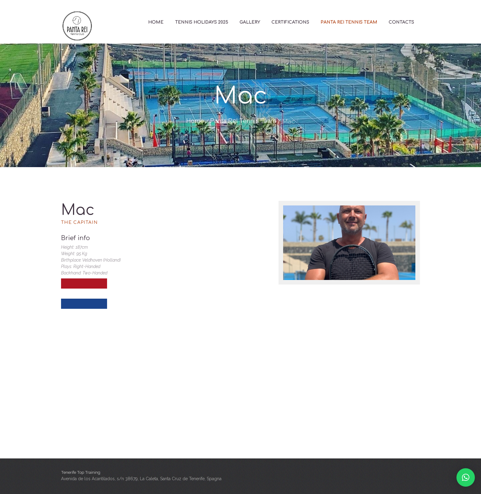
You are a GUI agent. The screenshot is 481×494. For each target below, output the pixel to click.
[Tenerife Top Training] (240, 397)
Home (192, 121)
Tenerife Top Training (81, 472)
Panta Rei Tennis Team (243, 121)
